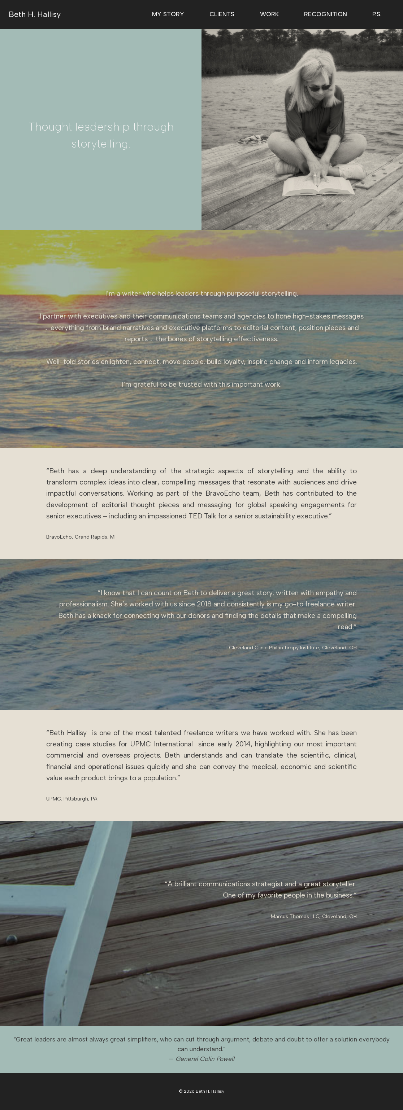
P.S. (377, 14)
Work (269, 14)
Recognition (325, 14)
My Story (168, 14)
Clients (221, 14)
